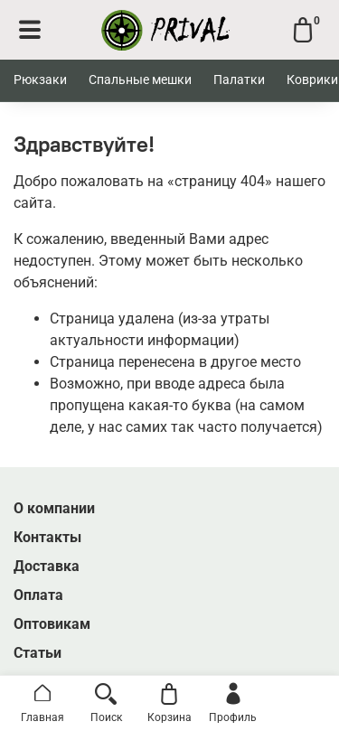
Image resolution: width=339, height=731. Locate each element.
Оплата (38, 595)
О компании (54, 508)
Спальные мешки (140, 79)
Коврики (312, 79)
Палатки (239, 79)
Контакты (47, 537)
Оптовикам (52, 624)
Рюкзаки (40, 79)
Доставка (47, 566)
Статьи (37, 652)
